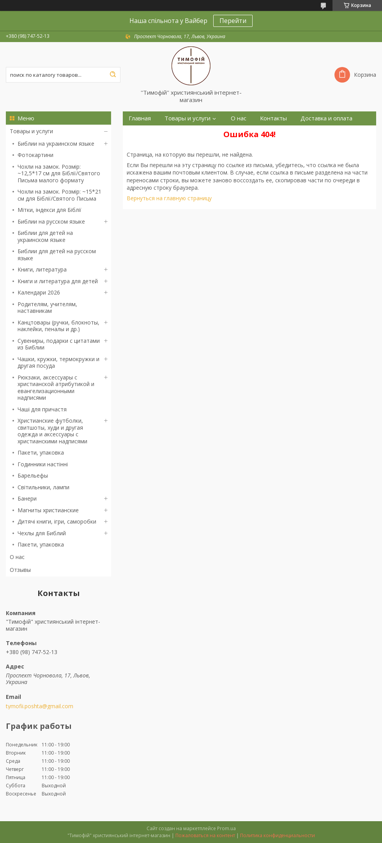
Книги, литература (42, 269)
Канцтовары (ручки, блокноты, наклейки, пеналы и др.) (58, 326)
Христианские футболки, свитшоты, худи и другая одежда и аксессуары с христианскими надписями (52, 431)
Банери (27, 498)
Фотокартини (35, 155)
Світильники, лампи (43, 487)
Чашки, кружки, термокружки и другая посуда (58, 362)
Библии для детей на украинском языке (45, 236)
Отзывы (20, 569)
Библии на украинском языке (56, 143)
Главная (140, 118)
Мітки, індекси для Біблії (49, 209)
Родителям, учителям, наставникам (47, 307)
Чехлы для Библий (42, 533)
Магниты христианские (48, 510)
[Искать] (112, 75)
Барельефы (33, 475)
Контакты (273, 118)
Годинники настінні (43, 464)
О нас (17, 557)
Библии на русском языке (51, 221)
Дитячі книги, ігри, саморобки (57, 521)
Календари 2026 (39, 292)
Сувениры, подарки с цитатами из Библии (59, 344)
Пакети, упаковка (41, 452)
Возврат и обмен (153, 132)
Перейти (232, 20)
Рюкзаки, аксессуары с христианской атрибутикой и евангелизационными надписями (56, 388)
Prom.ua (226, 828)
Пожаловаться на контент (205, 835)
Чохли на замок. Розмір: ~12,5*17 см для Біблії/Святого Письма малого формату (59, 173)
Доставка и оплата (326, 118)
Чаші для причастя (42, 409)
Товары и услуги (31, 131)
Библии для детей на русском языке (57, 254)
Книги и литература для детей (58, 281)
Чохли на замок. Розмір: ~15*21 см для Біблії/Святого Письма (59, 195)
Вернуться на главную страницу (169, 198)
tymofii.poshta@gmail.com (39, 706)
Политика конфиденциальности (277, 835)
